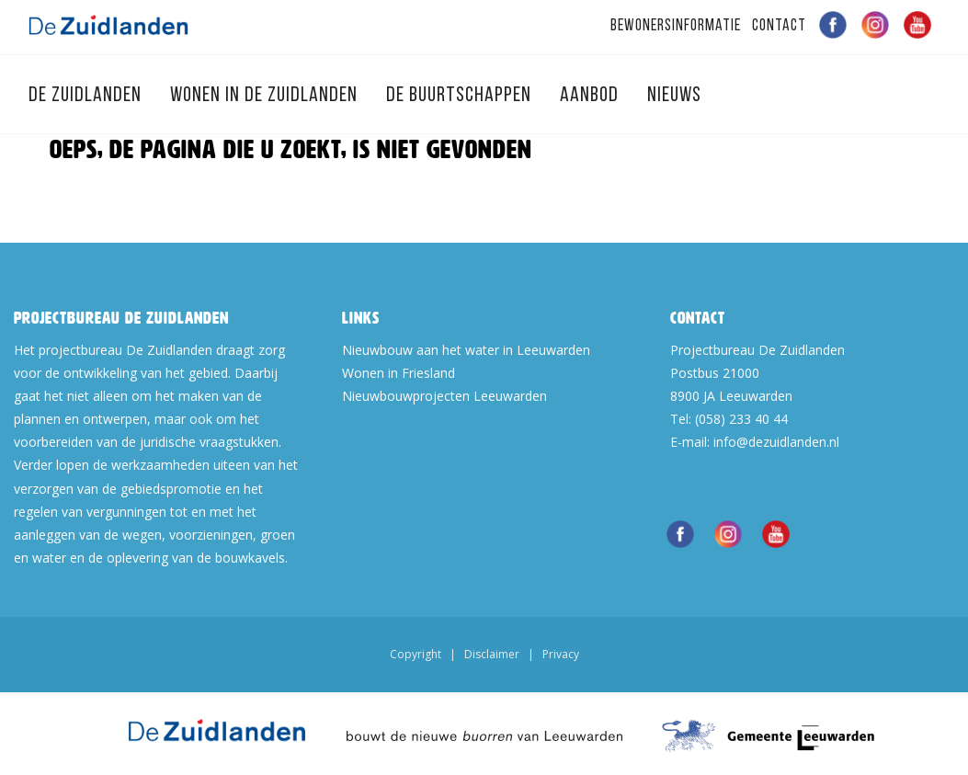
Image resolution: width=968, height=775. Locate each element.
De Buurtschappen (461, 96)
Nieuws (674, 96)
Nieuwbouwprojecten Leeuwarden (444, 396)
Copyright (415, 654)
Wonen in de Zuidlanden (266, 96)
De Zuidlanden (87, 96)
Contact (779, 26)
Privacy (560, 654)
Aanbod (591, 96)
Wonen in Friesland (398, 373)
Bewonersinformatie (675, 26)
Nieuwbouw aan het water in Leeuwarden (466, 350)
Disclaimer (491, 654)
